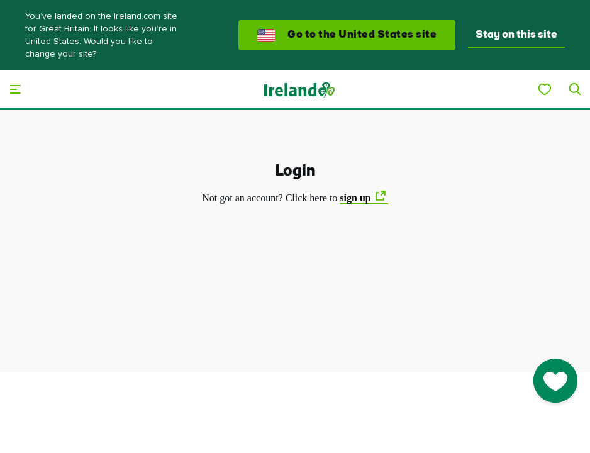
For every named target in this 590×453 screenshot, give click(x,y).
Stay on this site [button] (516, 35)
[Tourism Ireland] (299, 89)
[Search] (575, 89)
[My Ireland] (545, 89)
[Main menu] (15, 89)
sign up (355, 198)
